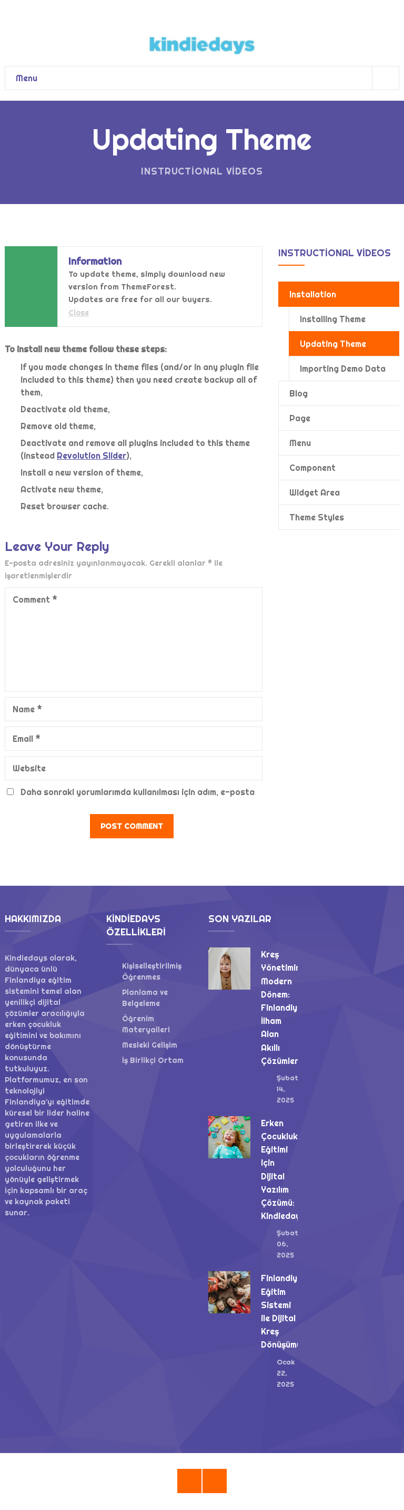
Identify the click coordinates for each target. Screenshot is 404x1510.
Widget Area (314, 492)
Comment (35, 599)
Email (27, 738)
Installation (312, 294)
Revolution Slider (91, 455)
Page (299, 418)
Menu (207, 78)
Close (78, 312)
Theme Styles (316, 517)
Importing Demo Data (343, 368)
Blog (298, 393)
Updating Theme (333, 343)
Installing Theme (333, 319)
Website (29, 768)
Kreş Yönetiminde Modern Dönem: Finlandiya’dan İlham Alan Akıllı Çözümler (290, 1007)
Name (27, 709)
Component (312, 467)
